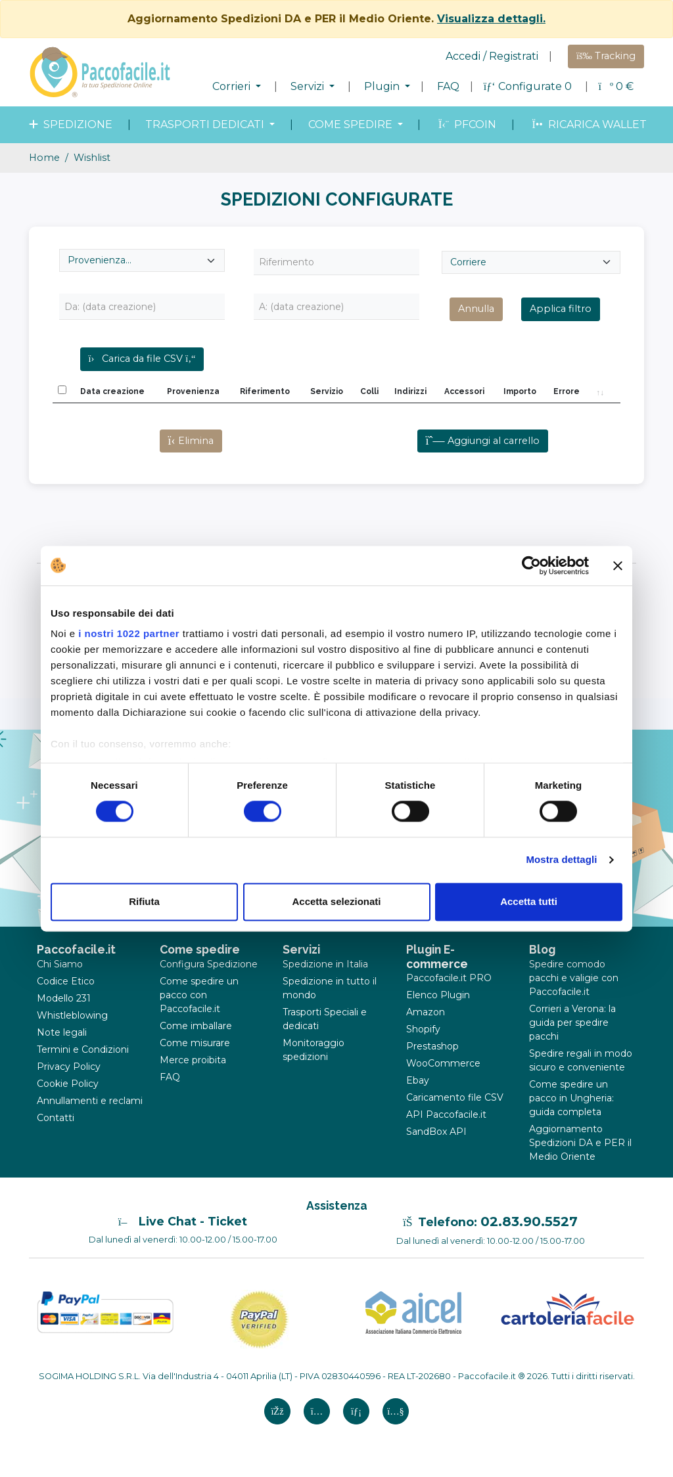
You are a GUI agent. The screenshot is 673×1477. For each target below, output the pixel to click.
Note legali (62, 1032)
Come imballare (196, 1026)
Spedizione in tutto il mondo (330, 988)
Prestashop (432, 1046)
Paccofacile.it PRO (449, 978)
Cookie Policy (68, 1084)
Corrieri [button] (232, 86)
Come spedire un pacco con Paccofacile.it (199, 995)
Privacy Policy (69, 1066)
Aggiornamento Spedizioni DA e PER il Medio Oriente (580, 1142)
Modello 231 (64, 998)
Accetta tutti (528, 901)
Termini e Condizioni (83, 1049)
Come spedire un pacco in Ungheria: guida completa (571, 1098)
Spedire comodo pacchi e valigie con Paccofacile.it (573, 978)
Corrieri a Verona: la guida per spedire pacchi (572, 1022)
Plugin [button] (383, 86)
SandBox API (436, 1131)
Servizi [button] (308, 86)
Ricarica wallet (588, 124)
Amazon (425, 1012)
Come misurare (195, 1043)
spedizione (69, 124)
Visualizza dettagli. (491, 18)
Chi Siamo (60, 964)
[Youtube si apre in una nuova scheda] (396, 1411)
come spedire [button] (351, 124)
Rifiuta (144, 901)
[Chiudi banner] (617, 565)
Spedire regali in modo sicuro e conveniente (580, 1060)
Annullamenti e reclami (90, 1101)
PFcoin (466, 124)
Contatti (55, 1118)
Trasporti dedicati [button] (206, 124)
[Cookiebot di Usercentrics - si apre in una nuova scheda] (531, 565)
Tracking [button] (606, 56)
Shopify (423, 1029)
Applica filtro (561, 309)
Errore (566, 391)
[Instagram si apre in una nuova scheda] (317, 1411)
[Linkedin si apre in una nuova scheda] (356, 1411)
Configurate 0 (529, 86)
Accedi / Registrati (492, 56)
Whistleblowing (72, 1015)
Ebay (417, 1080)
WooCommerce (443, 1063)
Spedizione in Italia (325, 964)
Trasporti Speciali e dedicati (325, 1019)
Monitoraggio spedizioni (313, 1050)
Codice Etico (66, 981)
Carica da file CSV (142, 358)
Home (44, 158)
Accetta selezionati (336, 901)
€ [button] (616, 86)
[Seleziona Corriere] (531, 262)
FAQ (448, 86)
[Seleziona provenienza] (142, 260)
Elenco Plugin (438, 995)
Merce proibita (193, 1060)
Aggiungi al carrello (483, 441)
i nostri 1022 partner (128, 633)
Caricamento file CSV (454, 1097)
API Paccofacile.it (446, 1114)
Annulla (476, 309)
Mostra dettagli (561, 860)
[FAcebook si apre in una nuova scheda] (277, 1411)
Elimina (191, 441)
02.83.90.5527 (529, 1221)
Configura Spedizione (209, 964)
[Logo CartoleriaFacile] (567, 1308)
